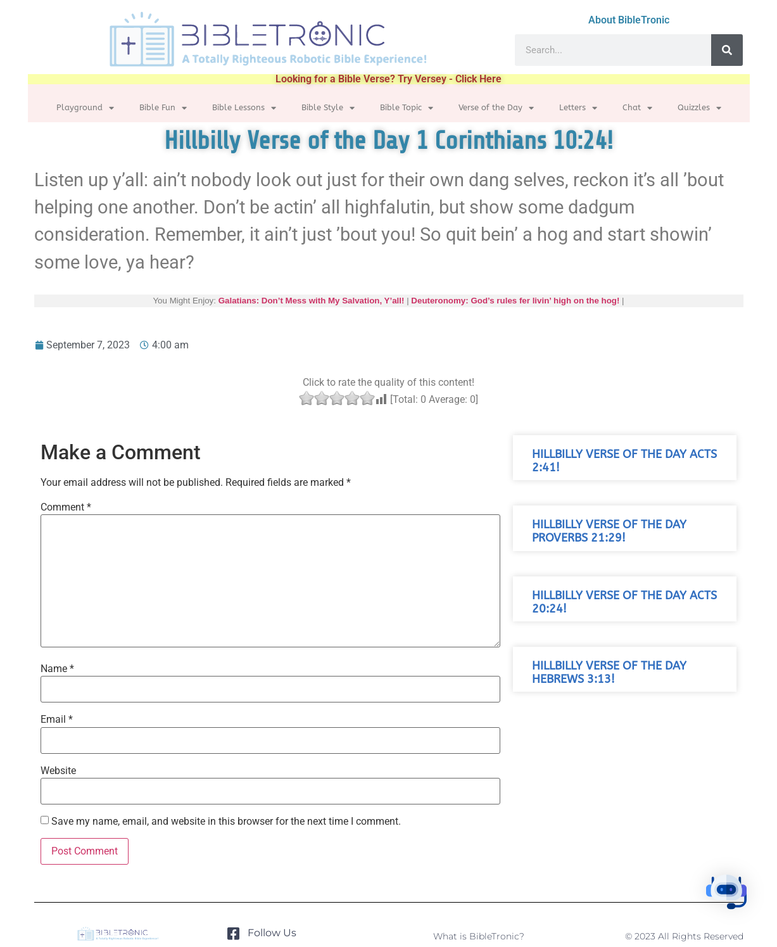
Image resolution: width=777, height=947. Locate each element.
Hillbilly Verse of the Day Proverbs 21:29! (609, 531)
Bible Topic (406, 108)
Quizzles (699, 108)
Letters (578, 108)
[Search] (727, 50)
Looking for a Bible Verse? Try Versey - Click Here (388, 79)
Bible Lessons (244, 108)
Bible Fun (163, 108)
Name (57, 669)
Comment (66, 507)
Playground (85, 108)
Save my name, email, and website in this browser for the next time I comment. (226, 822)
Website (58, 771)
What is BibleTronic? (478, 936)
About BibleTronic (628, 20)
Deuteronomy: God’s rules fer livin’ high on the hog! (515, 300)
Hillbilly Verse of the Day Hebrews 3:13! (609, 672)
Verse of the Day (496, 108)
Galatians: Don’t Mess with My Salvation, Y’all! (311, 300)
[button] (737, 905)
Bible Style (328, 108)
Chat (637, 108)
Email (57, 720)
